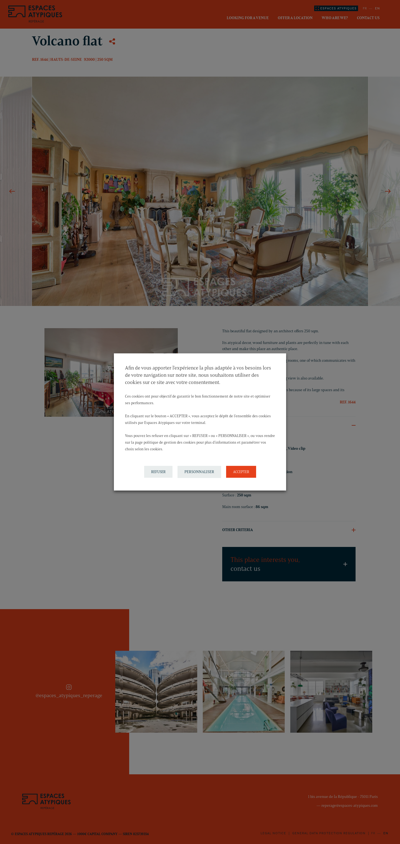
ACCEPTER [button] (241, 471)
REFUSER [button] (158, 471)
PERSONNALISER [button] (199, 471)
